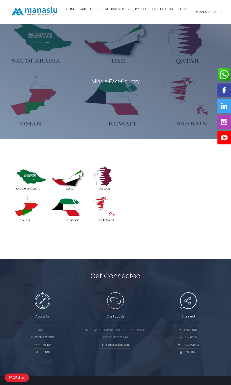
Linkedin (188, 337)
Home (70, 9)
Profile (141, 9)
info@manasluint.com (115, 344)
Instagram (188, 344)
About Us (88, 9)
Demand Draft (206, 11)
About (42, 330)
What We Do (42, 344)
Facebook (188, 330)
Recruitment (115, 9)
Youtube (188, 352)
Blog (182, 9)
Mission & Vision (42, 337)
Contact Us (162, 9)
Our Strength (42, 352)
